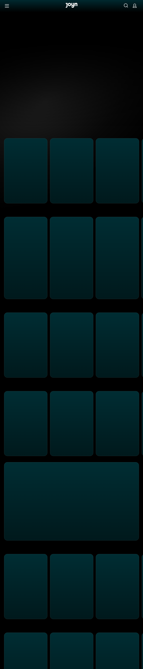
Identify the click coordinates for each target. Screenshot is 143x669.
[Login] (135, 5)
